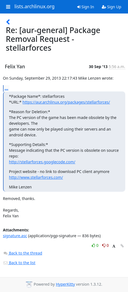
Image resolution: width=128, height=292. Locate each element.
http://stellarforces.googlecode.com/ (42, 161)
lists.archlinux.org (34, 6)
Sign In (85, 6)
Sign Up (111, 6)
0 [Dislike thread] (105, 245)
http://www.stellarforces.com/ (36, 177)
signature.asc (15, 235)
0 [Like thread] (95, 245)
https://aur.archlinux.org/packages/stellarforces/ (66, 102)
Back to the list (19, 262)
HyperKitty (65, 284)
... (7, 88)
